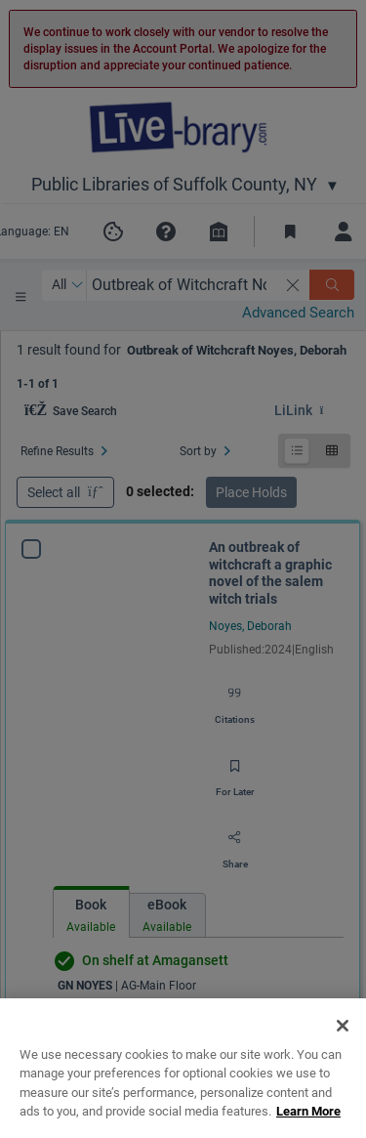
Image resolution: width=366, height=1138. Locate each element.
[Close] (342, 1057)
